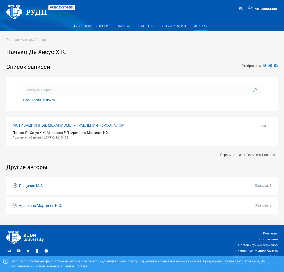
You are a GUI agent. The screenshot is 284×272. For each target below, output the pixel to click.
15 (264, 68)
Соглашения (268, 239)
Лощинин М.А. (31, 188)
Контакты (270, 233)
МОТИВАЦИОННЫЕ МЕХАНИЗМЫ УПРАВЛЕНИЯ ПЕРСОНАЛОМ (69, 127)
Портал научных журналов (258, 245)
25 (270, 68)
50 (276, 68)
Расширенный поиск (39, 102)
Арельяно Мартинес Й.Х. (40, 208)
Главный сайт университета (257, 251)
